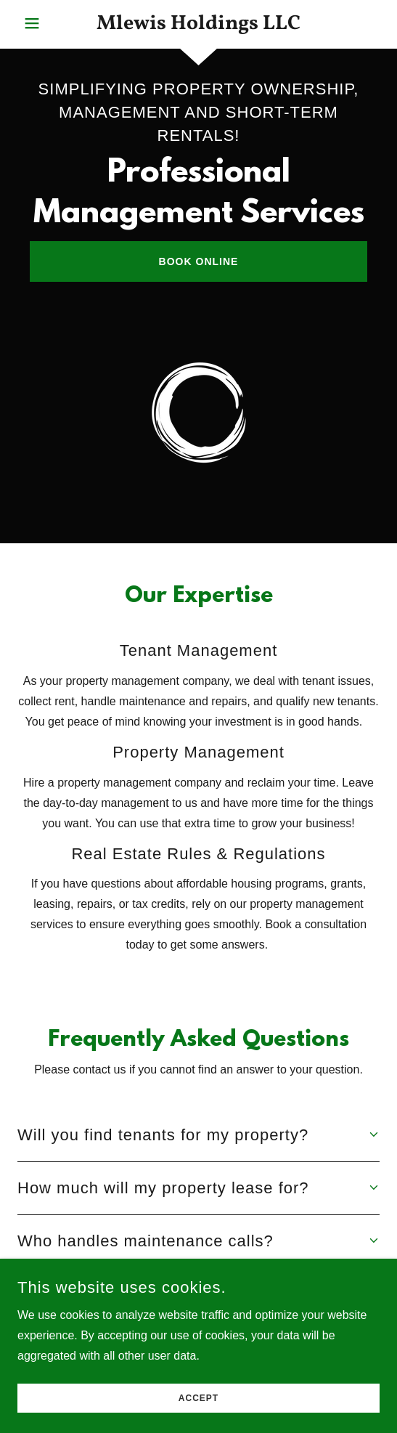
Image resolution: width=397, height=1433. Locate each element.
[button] (46, 23)
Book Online (199, 261)
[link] (198, 24)
